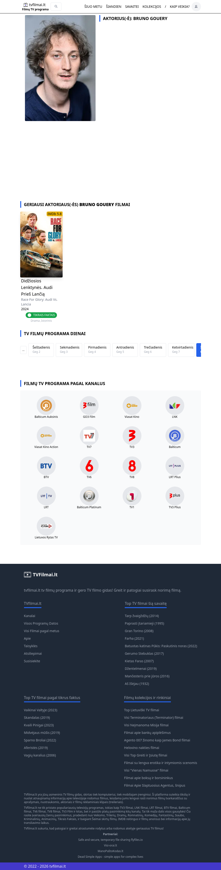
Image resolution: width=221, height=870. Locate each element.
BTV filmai (170, 808)
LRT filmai (155, 808)
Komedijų (151, 815)
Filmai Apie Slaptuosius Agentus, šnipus (154, 785)
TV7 (89, 447)
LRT (46, 507)
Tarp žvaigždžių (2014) (142, 616)
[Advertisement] (110, 166)
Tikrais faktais (44, 315)
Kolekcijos (152, 6)
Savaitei (132, 6)
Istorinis (46, 321)
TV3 (131, 447)
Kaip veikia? (180, 6)
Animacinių (48, 819)
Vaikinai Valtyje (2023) (40, 710)
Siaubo (179, 815)
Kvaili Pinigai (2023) (39, 725)
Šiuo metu (93, 6)
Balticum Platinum (89, 507)
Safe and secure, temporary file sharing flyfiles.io (110, 840)
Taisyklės (31, 646)
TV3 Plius (175, 507)
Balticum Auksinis (46, 417)
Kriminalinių (32, 819)
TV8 (131, 477)
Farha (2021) (134, 638)
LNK (174, 417)
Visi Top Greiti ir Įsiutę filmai (145, 755)
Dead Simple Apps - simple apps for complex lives (110, 857)
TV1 (131, 507)
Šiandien (113, 6)
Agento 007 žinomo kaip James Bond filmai (157, 740)
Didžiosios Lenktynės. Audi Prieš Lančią (37, 287)
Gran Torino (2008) (139, 631)
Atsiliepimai (33, 653)
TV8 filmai (53, 811)
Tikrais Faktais (67, 819)
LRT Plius (175, 477)
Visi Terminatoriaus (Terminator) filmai (153, 717)
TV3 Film (67, 811)
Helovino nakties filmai (141, 747)
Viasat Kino (132, 417)
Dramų (121, 815)
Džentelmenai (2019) (141, 668)
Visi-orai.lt (110, 845)
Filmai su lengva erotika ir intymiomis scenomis (160, 762)
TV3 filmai (126, 808)
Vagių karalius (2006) (40, 755)
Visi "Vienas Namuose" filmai (146, 770)
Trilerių (111, 815)
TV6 (89, 477)
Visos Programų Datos (41, 623)
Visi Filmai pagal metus (41, 631)
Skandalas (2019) (37, 717)
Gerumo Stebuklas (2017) (144, 653)
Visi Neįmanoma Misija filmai (146, 725)
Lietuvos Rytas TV (46, 537)
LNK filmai (141, 808)
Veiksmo (99, 815)
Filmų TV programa (35, 9)
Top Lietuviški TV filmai (141, 710)
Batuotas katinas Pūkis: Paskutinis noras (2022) (161, 646)
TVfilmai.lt (30, 795)
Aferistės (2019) (36, 747)
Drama (35, 321)
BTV (46, 477)
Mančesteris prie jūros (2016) (147, 676)
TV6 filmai (39, 811)
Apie (27, 638)
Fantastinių (166, 815)
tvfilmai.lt (32, 590)
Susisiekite (32, 661)
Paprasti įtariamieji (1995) (144, 623)
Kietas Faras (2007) (139, 661)
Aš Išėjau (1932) (137, 683)
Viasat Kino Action (46, 447)
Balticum (175, 447)
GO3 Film (89, 417)
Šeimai (96, 819)
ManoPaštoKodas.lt (110, 851)
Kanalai (29, 616)
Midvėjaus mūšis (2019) (42, 732)
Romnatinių (135, 815)
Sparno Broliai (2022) (40, 740)
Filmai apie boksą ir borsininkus (148, 778)
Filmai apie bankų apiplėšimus (147, 732)
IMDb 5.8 (55, 213)
